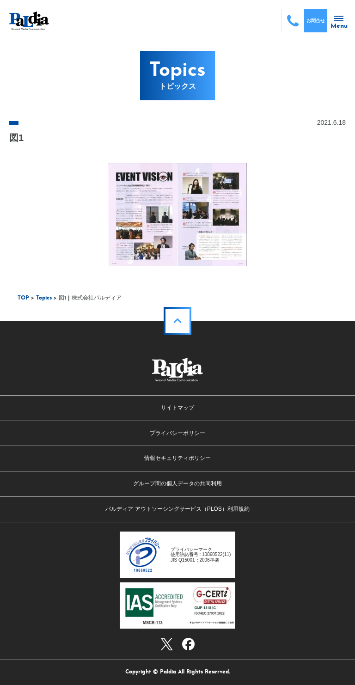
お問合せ (315, 20)
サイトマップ (177, 407)
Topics (44, 298)
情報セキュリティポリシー (177, 458)
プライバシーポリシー (177, 433)
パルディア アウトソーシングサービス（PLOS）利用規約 (177, 509)
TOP (23, 298)
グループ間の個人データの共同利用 (177, 483)
